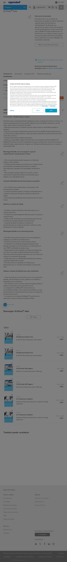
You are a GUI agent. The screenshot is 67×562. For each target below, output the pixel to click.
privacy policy (45, 105)
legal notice (52, 105)
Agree (51, 110)
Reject (38, 110)
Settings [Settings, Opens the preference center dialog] (12, 110)
